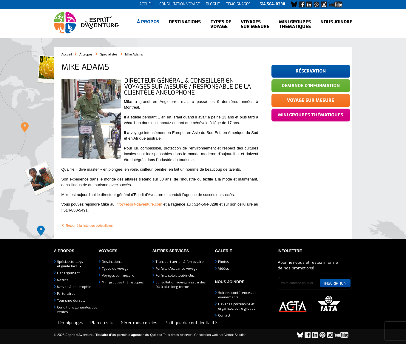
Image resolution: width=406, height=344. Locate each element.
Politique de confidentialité (191, 323)
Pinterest (318, 4)
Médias (62, 280)
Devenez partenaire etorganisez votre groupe (237, 306)
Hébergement (68, 273)
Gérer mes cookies (139, 323)
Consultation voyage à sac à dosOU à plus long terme (180, 284)
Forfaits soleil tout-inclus (174, 275)
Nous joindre (336, 24)
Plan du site (102, 323)
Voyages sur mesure (255, 24)
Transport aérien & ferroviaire (179, 262)
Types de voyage (220, 24)
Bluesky (296, 4)
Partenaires (66, 293)
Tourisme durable (71, 300)
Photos (223, 262)
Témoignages (238, 4)
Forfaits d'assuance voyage (176, 268)
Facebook (303, 4)
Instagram (325, 4)
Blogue (213, 4)
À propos (148, 24)
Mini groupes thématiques (295, 24)
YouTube (336, 4)
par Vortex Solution (232, 335)
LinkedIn (311, 4)
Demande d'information (311, 86)
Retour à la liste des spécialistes (89, 225)
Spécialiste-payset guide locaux (70, 264)
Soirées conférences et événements (237, 295)
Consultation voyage (179, 4)
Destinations (185, 24)
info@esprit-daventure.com (138, 204)
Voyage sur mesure (310, 100)
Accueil (146, 4)
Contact (224, 315)
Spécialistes (109, 54)
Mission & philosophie (74, 287)
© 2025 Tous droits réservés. (124, 335)
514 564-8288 (272, 4)
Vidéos (223, 268)
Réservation (311, 71)
